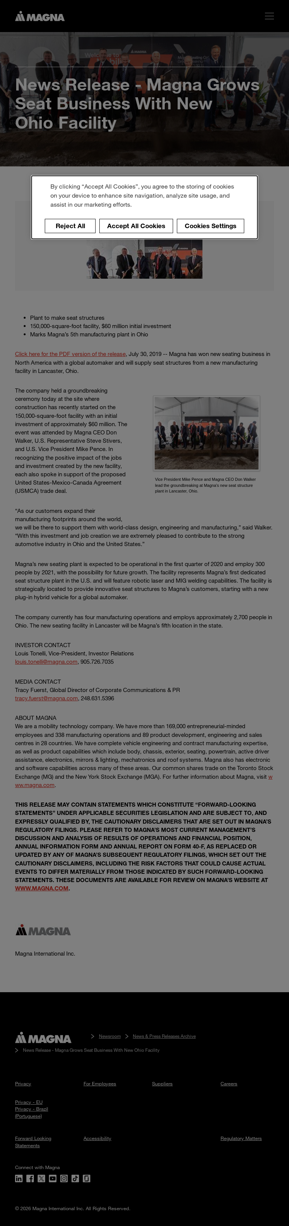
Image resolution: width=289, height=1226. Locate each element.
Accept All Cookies (136, 226)
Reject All (70, 226)
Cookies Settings (210, 226)
